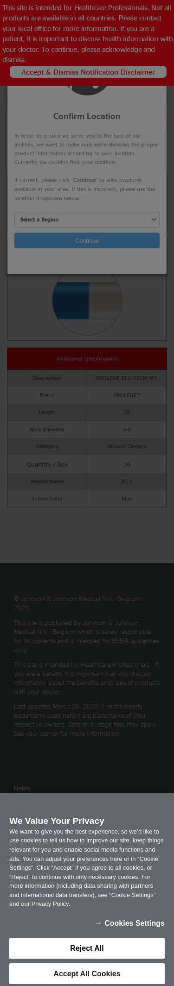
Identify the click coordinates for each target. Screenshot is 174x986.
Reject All (86, 952)
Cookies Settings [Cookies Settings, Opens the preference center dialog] (134, 927)
